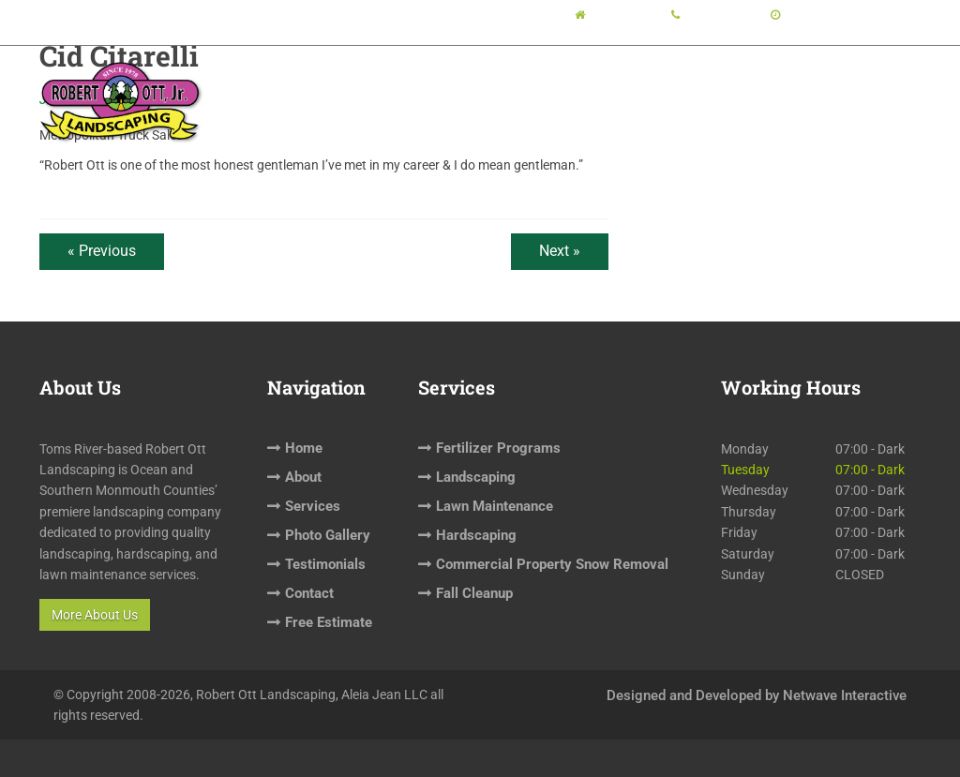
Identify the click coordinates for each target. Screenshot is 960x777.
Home (365, 80)
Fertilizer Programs (498, 448)
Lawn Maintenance (494, 506)
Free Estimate (867, 80)
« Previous (102, 251)
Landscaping (476, 477)
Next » (559, 251)
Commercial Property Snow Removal (552, 564)
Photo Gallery (592, 80)
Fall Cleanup (474, 593)
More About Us (95, 614)
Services (494, 80)
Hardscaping (476, 535)
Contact (783, 80)
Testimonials (690, 80)
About (420, 80)
